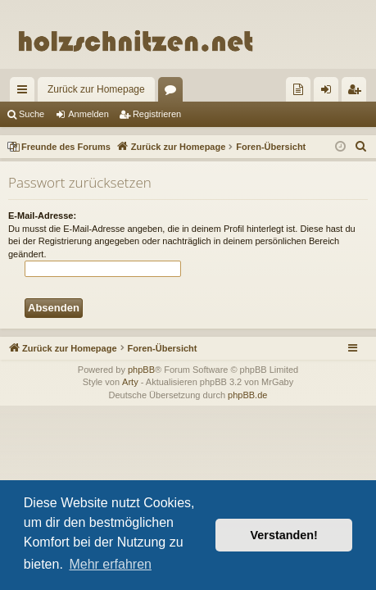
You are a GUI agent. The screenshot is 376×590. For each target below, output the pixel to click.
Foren (174, 93)
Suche (31, 114)
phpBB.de (247, 395)
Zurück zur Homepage (96, 89)
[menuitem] (298, 89)
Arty (130, 382)
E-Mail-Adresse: (42, 215)
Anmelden (88, 114)
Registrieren (157, 114)
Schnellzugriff (25, 93)
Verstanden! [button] (284, 535)
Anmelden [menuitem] (329, 93)
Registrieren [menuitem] (357, 93)
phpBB (141, 369)
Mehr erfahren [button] (110, 564)
